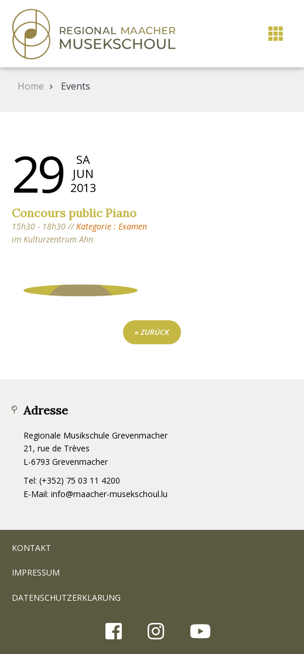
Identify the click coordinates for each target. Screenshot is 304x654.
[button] (275, 34)
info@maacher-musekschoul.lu (109, 493)
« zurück (152, 332)
